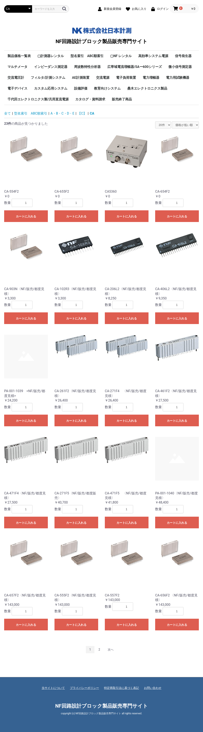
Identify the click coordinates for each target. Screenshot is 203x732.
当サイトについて (53, 688)
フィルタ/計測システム (48, 78)
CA (92, 113)
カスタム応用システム (50, 88)
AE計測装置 (80, 78)
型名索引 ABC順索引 (87, 56)
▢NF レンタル (121, 56)
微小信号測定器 (180, 67)
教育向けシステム (107, 88)
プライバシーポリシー (84, 688)
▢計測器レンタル (50, 56)
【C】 (82, 113)
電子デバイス (17, 88)
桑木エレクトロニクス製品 (147, 88)
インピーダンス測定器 (50, 67)
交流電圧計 (15, 78)
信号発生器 (183, 56)
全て (7, 113)
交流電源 (102, 78)
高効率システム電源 (153, 56)
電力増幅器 (151, 78)
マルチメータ (17, 67)
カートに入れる (26, 216)
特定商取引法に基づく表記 (121, 688)
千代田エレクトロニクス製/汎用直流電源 (38, 99)
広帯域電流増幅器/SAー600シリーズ (134, 67)
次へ (111, 649)
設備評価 (80, 88)
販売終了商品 (122, 99)
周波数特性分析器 (87, 67)
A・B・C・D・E (62, 113)
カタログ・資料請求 (90, 99)
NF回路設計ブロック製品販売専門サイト (101, 34)
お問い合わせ (152, 688)
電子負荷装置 (126, 78)
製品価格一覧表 (19, 56)
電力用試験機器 (177, 78)
